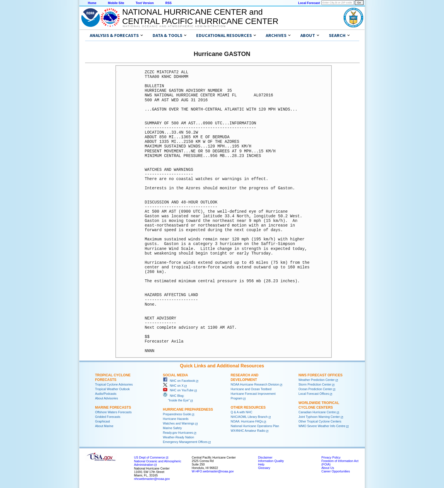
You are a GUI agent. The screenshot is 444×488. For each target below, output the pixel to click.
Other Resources (248, 407)
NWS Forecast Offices (321, 375)
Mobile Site (116, 3)
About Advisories (106, 398)
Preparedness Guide (177, 414)
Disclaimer (265, 457)
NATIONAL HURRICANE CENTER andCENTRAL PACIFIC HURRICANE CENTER (200, 17)
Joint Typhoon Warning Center (319, 416)
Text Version (145, 3)
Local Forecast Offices (314, 393)
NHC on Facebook (179, 380)
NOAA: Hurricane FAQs (247, 421)
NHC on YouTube (178, 390)
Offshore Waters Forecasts (113, 412)
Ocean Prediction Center (315, 389)
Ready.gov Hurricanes (178, 432)
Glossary (264, 468)
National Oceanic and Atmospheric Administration (174, 26)
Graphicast (102, 421)
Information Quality (271, 461)
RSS (168, 3)
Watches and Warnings (178, 423)
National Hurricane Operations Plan (255, 426)
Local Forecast (309, 3)
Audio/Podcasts (106, 393)
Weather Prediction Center (317, 380)
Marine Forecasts (113, 407)
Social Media (175, 375)
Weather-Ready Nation (178, 437)
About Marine (104, 426)
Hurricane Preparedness (188, 409)
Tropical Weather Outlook (112, 389)
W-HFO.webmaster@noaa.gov (213, 471)
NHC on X (173, 385)
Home (92, 3)
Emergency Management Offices (185, 442)
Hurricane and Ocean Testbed (251, 389)
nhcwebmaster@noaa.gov (152, 478)
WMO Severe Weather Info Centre (322, 426)
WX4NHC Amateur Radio (248, 430)
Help (261, 464)
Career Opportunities (335, 471)
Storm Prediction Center (315, 384)
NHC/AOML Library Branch (249, 416)
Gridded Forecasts (108, 416)
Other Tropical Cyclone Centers (320, 421)
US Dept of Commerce (149, 457)
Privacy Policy (330, 457)
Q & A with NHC (241, 412)
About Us (327, 468)
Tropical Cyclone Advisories (114, 384)
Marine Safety (172, 428)
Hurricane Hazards (176, 418)
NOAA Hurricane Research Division (255, 384)
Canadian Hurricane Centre (317, 412)
